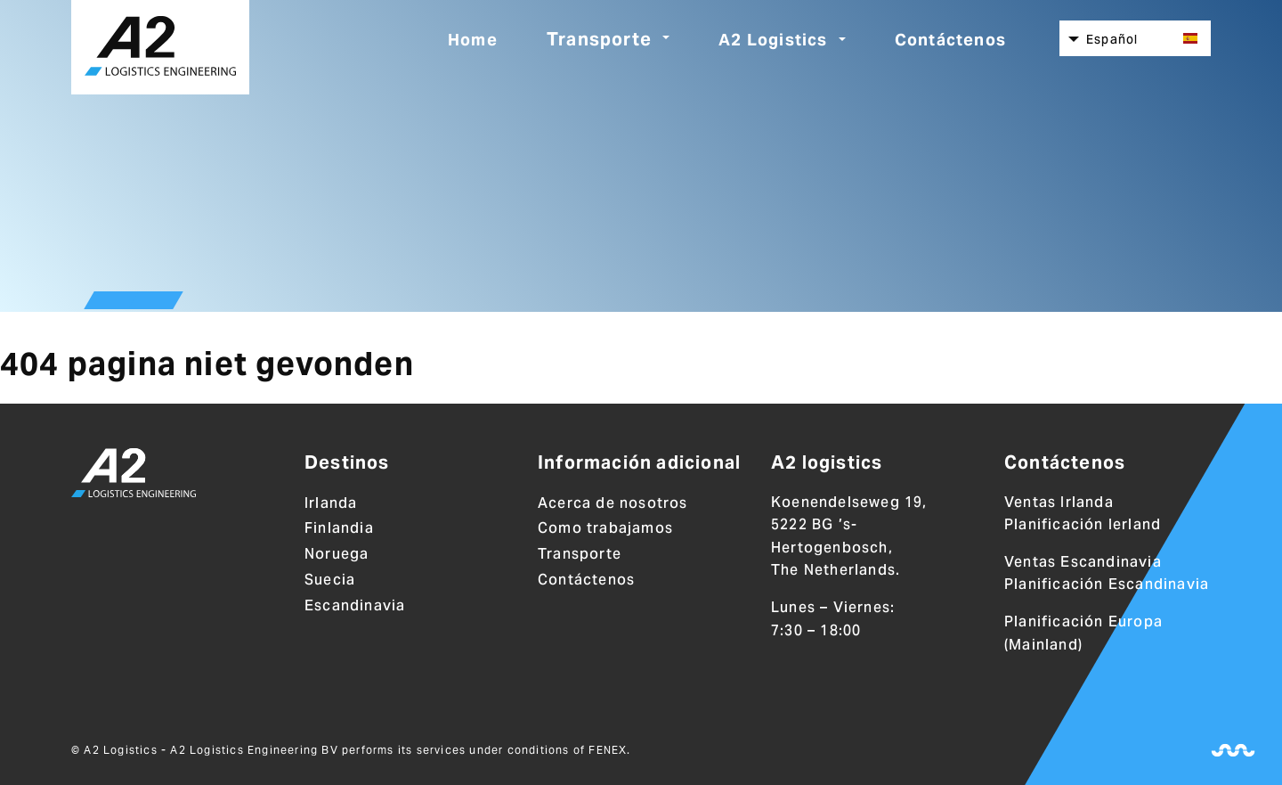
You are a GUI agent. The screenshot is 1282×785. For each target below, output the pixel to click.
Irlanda (330, 503)
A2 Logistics (772, 39)
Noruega (336, 553)
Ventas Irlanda (1059, 502)
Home (473, 39)
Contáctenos (950, 39)
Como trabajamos (605, 528)
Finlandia (339, 528)
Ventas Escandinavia (1083, 561)
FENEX (607, 749)
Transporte (599, 39)
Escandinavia (354, 605)
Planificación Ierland (1082, 524)
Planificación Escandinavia (1106, 584)
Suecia (329, 579)
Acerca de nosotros (613, 503)
